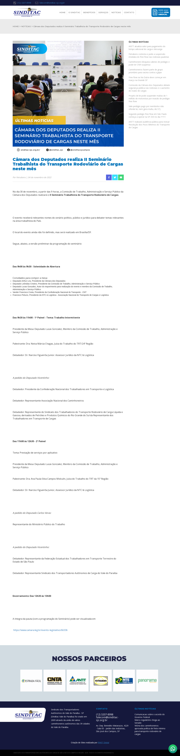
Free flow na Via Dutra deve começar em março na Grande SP (147, 79)
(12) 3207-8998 (22, 3)
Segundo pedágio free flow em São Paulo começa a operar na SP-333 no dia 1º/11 (148, 115)
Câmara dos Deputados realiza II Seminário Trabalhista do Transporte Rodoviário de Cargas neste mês (82, 26)
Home (62, 12)
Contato (129, 12)
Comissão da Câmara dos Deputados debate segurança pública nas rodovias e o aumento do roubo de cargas (149, 88)
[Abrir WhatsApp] (172, 748)
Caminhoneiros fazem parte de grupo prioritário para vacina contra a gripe (146, 71)
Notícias (116, 12)
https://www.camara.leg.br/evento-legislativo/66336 (40, 630)
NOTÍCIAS (26, 26)
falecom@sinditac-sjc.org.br (50, 3)
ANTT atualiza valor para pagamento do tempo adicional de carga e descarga (147, 47)
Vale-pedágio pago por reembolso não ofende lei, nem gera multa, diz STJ (146, 107)
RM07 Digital (103, 742)
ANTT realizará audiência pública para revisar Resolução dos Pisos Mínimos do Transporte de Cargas (149, 124)
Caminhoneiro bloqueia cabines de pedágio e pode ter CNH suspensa (149, 63)
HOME (16, 26)
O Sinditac (74, 12)
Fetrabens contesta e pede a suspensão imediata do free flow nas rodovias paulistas (149, 55)
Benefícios (89, 12)
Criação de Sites (78, 742)
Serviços (103, 12)
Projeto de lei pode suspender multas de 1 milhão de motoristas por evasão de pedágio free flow (149, 98)
